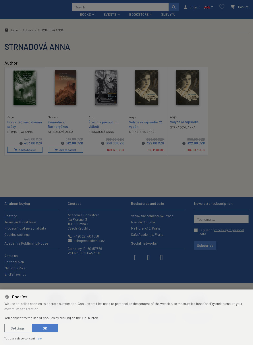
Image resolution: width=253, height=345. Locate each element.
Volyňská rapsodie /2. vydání (146, 130)
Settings (18, 328)
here (39, 338)
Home (11, 36)
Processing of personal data (25, 228)
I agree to (221, 232)
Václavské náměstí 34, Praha (152, 216)
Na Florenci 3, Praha (145, 228)
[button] (208, 10)
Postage (10, 216)
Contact (74, 203)
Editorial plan (14, 262)
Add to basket (24, 155)
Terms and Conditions (20, 222)
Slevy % (168, 20)
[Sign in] (191, 10)
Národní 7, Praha (143, 222)
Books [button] (85, 20)
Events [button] (110, 20)
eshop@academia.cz (86, 240)
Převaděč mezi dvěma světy (24, 130)
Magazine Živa (14, 268)
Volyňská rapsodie (184, 128)
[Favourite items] (222, 10)
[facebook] (135, 257)
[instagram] (148, 257)
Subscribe (205, 245)
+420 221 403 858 (83, 236)
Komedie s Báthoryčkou (58, 130)
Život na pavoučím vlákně (103, 130)
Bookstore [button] (139, 20)
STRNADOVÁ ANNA (20, 137)
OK (45, 328)
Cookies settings (17, 234)
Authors (28, 36)
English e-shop (15, 274)
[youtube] (161, 257)
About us (11, 255)
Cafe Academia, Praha (147, 234)
